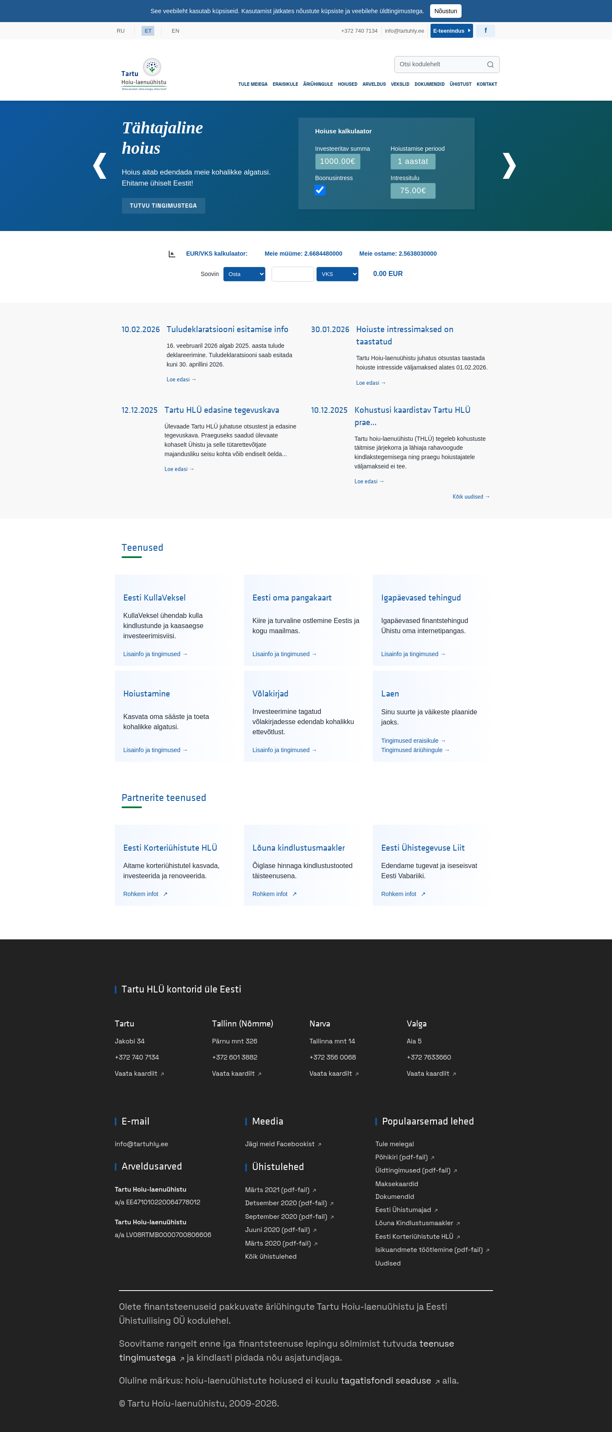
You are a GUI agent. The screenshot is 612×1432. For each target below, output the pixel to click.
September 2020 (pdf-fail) (286, 1215)
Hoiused (347, 82)
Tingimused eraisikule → (413, 739)
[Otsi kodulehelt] (447, 62)
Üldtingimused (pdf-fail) (412, 1169)
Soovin (210, 272)
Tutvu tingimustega (163, 204)
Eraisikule (285, 82)
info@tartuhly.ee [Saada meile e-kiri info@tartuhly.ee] (402, 30)
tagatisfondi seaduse (385, 1379)
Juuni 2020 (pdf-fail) (277, 1228)
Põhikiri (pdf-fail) (401, 1155)
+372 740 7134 (137, 1056)
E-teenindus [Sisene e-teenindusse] (451, 30)
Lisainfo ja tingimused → (155, 652)
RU (121, 30)
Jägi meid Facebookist (280, 1143)
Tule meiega (253, 82)
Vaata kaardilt (136, 1072)
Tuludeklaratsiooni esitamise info (228, 328)
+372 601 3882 (235, 1056)
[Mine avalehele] (144, 72)
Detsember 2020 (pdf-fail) (286, 1202)
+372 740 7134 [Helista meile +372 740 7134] (357, 30)
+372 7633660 (429, 1056)
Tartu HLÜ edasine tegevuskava (221, 408)
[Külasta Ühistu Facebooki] (485, 30)
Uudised (388, 1261)
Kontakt (487, 82)
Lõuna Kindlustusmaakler (414, 1222)
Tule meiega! (394, 1143)
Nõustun (445, 11)
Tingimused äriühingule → (415, 748)
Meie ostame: (379, 251)
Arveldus (374, 82)
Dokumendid (429, 82)
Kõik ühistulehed (271, 1255)
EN (177, 30)
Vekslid (400, 82)
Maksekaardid (396, 1182)
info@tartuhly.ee (141, 1143)
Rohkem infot (141, 892)
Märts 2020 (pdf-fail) (278, 1241)
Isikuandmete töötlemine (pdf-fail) (429, 1248)
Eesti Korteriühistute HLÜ (414, 1235)
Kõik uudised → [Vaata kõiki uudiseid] (471, 495)
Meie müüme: (284, 251)
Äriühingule (318, 82)
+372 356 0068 (332, 1056)
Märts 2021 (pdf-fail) (277, 1188)
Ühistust (461, 82)
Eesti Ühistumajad (403, 1208)
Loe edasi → (182, 378)
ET (148, 30)
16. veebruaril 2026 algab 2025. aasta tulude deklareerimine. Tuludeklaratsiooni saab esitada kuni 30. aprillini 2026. (229, 353)
